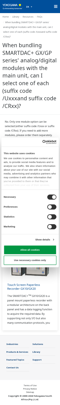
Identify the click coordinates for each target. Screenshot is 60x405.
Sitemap (30, 392)
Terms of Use (30, 385)
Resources (28, 16)
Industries (12, 344)
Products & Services (17, 351)
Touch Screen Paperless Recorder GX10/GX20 (23, 287)
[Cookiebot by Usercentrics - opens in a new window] (42, 142)
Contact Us (12, 367)
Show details (42, 239)
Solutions (37, 344)
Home (5, 16)
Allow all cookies (30, 249)
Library (15, 16)
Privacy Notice (30, 388)
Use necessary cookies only (30, 260)
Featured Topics (15, 359)
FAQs (39, 16)
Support (37, 359)
